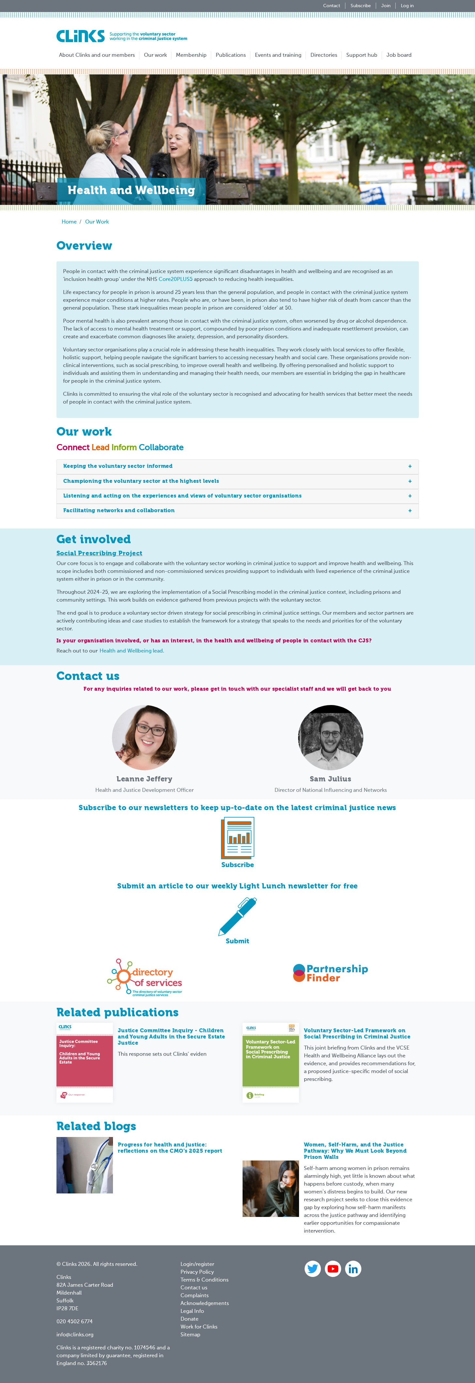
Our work (155, 55)
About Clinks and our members (97, 55)
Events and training (278, 55)
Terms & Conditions (205, 1280)
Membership (191, 55)
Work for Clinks (199, 1327)
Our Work (97, 222)
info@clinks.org (74, 1335)
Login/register (197, 1264)
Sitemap (190, 1335)
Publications (231, 55)
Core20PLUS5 (176, 279)
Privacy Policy (197, 1272)
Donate (189, 1319)
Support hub (361, 55)
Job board (399, 55)
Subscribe (361, 6)
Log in (407, 6)
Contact (331, 6)
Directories (323, 55)
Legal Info (192, 1311)
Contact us (194, 1288)
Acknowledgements (205, 1303)
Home (69, 222)
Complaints (195, 1295)
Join (385, 6)
